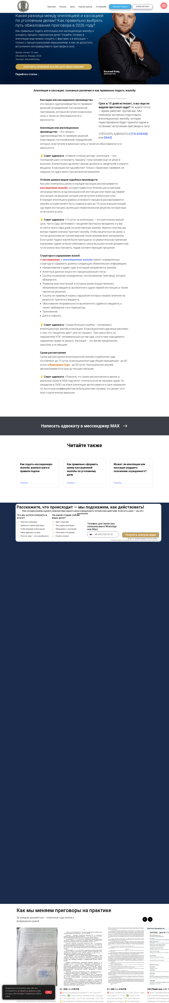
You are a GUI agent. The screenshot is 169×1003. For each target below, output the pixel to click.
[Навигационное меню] (163, 6)
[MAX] (108, 137)
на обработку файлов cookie (29, 991)
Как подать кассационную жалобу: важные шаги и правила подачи (36, 468)
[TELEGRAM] (139, 133)
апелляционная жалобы (78, 259)
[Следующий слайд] (150, 919)
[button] (53, 67)
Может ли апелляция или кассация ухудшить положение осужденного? (130, 468)
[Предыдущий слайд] (145, 919)
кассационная (51, 259)
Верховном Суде (60, 364)
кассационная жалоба (54, 187)
